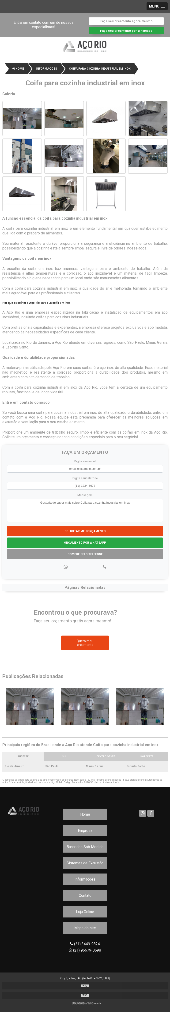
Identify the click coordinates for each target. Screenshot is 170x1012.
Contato (85, 895)
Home (85, 814)
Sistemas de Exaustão (85, 863)
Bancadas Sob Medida (85, 847)
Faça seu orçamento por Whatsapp (126, 30)
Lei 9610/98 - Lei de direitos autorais (100, 782)
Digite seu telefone (85, 478)
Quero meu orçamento (85, 643)
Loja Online (85, 911)
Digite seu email (85, 461)
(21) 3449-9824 (85, 944)
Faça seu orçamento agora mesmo (126, 21)
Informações (85, 879)
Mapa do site (85, 928)
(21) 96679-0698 (85, 950)
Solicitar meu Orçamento (85, 531)
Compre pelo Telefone (85, 554)
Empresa (85, 830)
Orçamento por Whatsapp (85, 542)
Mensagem (85, 495)
